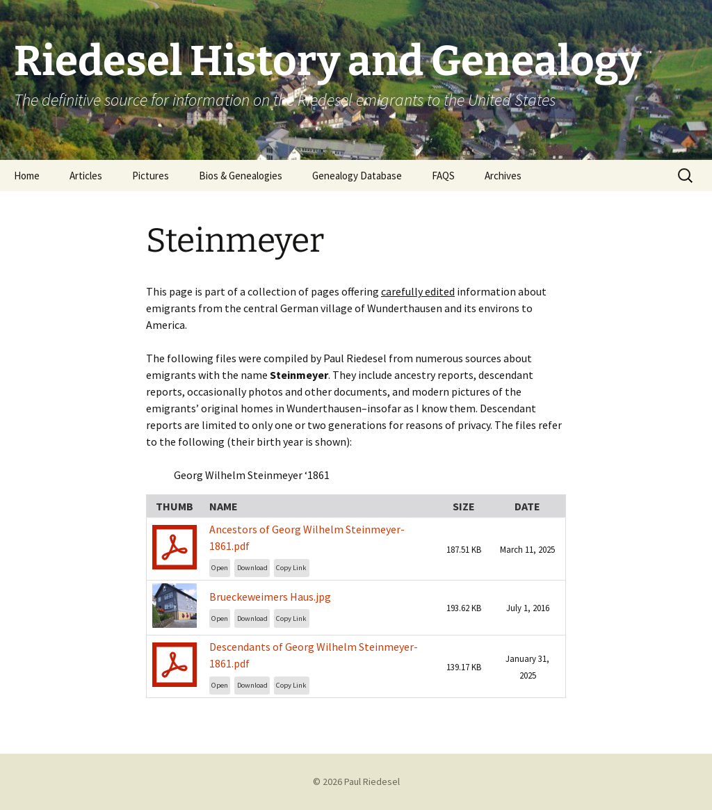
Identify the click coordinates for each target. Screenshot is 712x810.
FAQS (443, 175)
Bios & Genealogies (240, 175)
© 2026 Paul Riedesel (356, 781)
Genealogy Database (357, 175)
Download (252, 567)
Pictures (150, 175)
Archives (503, 175)
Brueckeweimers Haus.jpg (270, 597)
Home (27, 175)
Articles (86, 175)
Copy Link (291, 567)
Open (219, 567)
